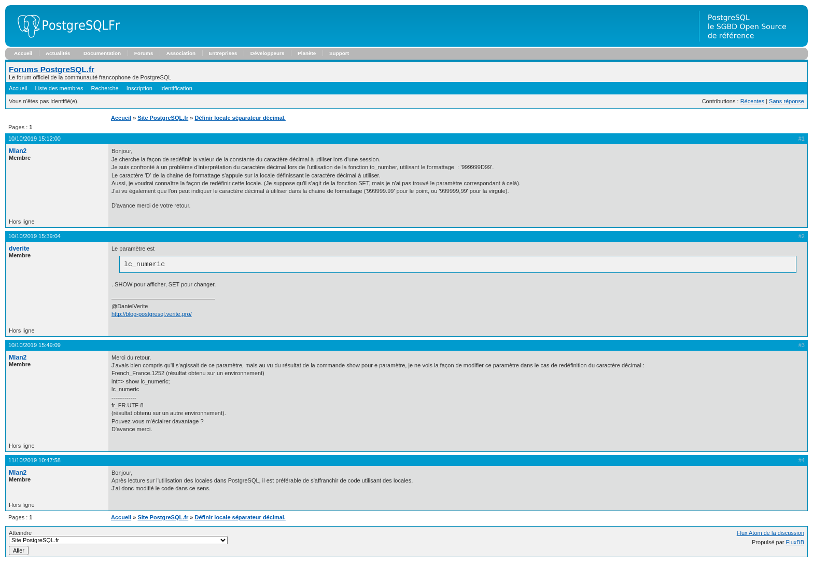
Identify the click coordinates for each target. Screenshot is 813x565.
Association (180, 53)
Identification (176, 88)
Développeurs (267, 53)
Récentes (752, 101)
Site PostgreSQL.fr (162, 118)
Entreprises (223, 53)
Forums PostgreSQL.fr (51, 69)
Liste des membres (59, 88)
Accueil (23, 53)
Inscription (139, 88)
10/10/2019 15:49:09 (34, 346)
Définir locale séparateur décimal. (239, 118)
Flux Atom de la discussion (770, 534)
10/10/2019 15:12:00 (34, 138)
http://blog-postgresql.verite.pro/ (151, 315)
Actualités (58, 53)
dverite (19, 248)
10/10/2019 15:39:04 (34, 236)
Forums (143, 53)
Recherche (105, 88)
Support (339, 53)
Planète (307, 53)
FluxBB (795, 544)
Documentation (102, 53)
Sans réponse (786, 101)
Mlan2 (17, 151)
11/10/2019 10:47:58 (34, 462)
